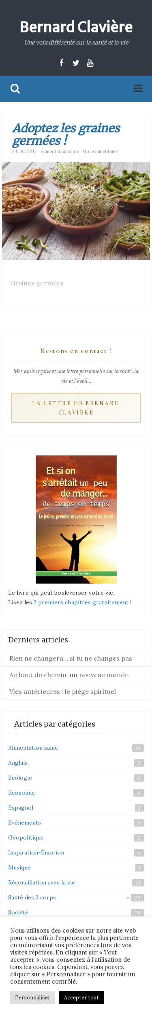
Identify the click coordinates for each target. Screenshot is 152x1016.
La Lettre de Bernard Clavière (76, 408)
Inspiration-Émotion (36, 852)
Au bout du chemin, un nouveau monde (68, 675)
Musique (19, 867)
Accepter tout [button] (81, 997)
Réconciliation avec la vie (41, 882)
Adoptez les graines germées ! (66, 134)
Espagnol (20, 807)
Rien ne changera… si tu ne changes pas (70, 658)
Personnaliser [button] (32, 997)
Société (18, 912)
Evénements (24, 822)
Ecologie (20, 777)
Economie (21, 792)
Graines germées (37, 283)
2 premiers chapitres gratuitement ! (82, 602)
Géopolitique (26, 837)
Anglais (18, 762)
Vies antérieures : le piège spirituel (62, 691)
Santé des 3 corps (32, 897)
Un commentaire (100, 151)
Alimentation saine (60, 151)
